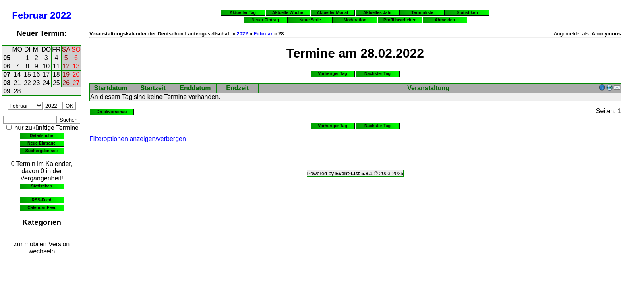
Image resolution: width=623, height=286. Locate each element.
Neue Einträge (41, 143)
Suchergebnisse (41, 150)
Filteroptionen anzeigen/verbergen (137, 138)
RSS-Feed (42, 199)
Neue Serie (310, 19)
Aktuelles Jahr (377, 12)
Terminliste (422, 12)
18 (56, 74)
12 (66, 66)
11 (56, 66)
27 (76, 82)
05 (6, 57)
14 (17, 74)
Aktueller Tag (243, 12)
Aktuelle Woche (287, 12)
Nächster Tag (377, 73)
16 (36, 74)
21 (17, 82)
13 (76, 66)
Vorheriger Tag (332, 73)
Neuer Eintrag (265, 19)
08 (6, 82)
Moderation (355, 19)
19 (66, 74)
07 (6, 74)
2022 (60, 15)
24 (46, 82)
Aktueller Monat (332, 12)
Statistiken (41, 186)
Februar (29, 15)
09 (6, 91)
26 (66, 82)
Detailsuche (41, 135)
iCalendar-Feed (41, 207)
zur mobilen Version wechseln (42, 248)
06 (6, 66)
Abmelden (445, 19)
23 (36, 82)
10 (46, 66)
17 (46, 74)
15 (27, 74)
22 (27, 82)
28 (17, 91)
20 (76, 74)
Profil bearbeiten (399, 19)
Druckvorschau (112, 111)
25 (56, 82)
